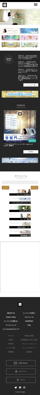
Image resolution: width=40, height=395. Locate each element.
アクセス (11, 335)
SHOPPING (29, 321)
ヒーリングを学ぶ (29, 313)
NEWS (11, 340)
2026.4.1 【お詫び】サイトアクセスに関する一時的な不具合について (28, 71)
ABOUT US (11, 313)
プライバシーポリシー (29, 344)
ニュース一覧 (30, 85)
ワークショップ (11, 325)
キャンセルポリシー (29, 348)
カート (21, 380)
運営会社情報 (29, 335)
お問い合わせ (21, 363)
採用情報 (11, 352)
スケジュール (29, 317)
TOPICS (11, 344)
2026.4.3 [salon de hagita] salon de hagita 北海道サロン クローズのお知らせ (28, 57)
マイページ (20, 371)
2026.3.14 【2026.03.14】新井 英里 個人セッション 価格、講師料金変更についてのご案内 (28, 78)
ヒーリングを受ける (11, 321)
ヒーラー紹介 (10, 348)
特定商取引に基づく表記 (29, 340)
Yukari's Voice (11, 317)
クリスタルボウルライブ (11, 329)
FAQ (29, 325)
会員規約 (29, 352)
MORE (31, 152)
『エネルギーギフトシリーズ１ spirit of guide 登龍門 (18, 144)
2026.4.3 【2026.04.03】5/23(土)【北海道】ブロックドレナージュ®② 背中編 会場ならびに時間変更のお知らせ (28, 64)
